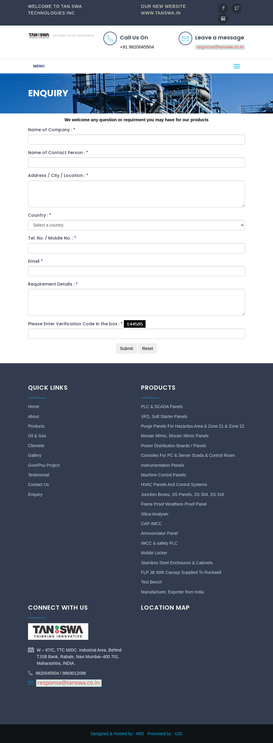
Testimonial (38, 474)
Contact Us (38, 484)
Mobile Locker (154, 552)
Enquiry (35, 494)
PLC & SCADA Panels (162, 406)
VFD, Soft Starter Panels (164, 416)
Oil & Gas (37, 435)
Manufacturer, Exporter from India (172, 592)
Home (33, 406)
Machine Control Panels (163, 474)
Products (36, 426)
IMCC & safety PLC (159, 543)
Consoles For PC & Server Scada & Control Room (188, 455)
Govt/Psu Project (44, 465)
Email (35, 261)
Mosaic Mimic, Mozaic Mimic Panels (175, 435)
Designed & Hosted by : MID (117, 733)
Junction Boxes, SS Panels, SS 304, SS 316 (182, 494)
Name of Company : (51, 130)
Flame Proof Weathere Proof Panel (174, 504)
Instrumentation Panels (162, 465)
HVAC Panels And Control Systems (174, 484)
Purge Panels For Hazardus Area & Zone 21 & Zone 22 (192, 426)
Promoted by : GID (164, 733)
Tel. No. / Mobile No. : (52, 238)
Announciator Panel (159, 533)
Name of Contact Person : (58, 153)
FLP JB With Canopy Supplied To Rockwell (181, 572)
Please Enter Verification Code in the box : (75, 324)
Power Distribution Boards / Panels (173, 445)
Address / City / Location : (58, 175)
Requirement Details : (53, 284)
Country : (39, 215)
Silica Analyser (154, 514)
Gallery (34, 455)
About (33, 416)
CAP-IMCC (151, 523)
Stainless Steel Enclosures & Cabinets (177, 562)
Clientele (36, 445)
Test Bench (151, 582)
